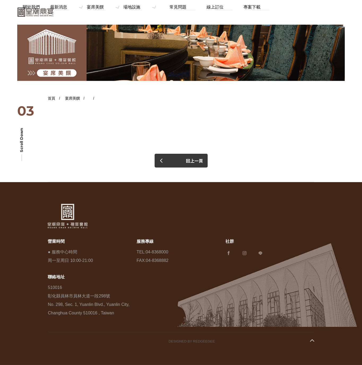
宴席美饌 (142, 12)
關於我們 (85, 12)
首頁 (51, 112)
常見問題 (209, 12)
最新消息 (109, 12)
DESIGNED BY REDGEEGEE (192, 341)
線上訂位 (234, 12)
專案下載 (258, 12)
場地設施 (176, 12)
